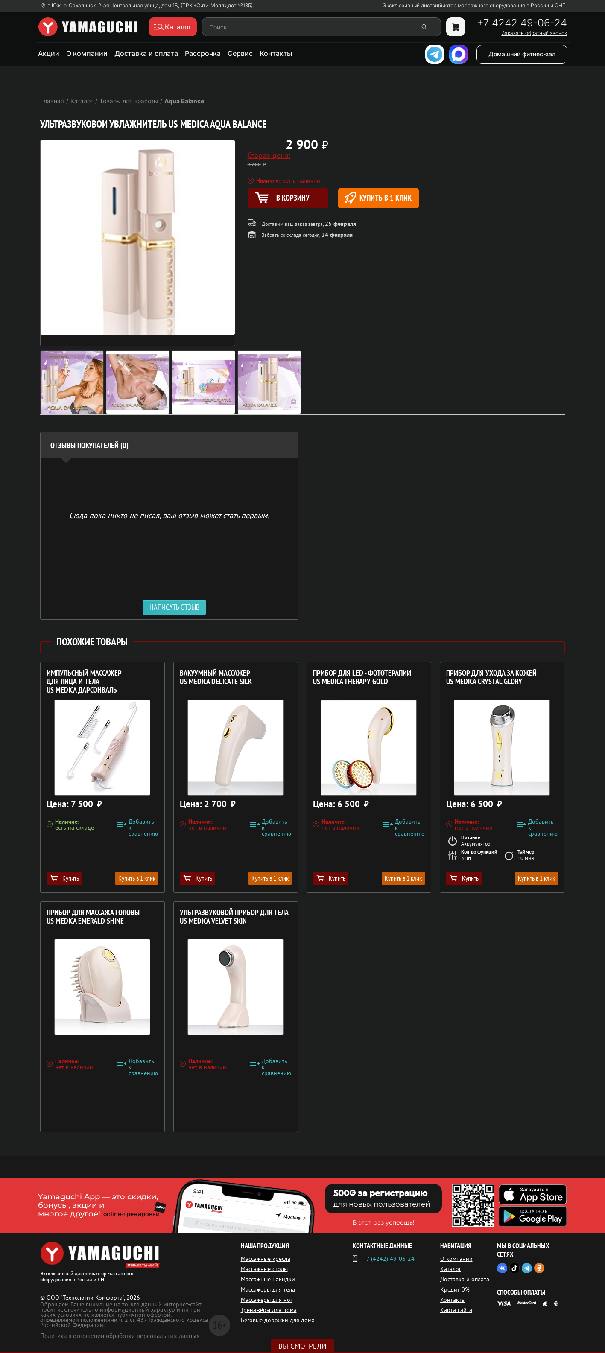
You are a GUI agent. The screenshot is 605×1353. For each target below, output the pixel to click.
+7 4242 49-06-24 (522, 23)
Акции (48, 53)
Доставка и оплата (146, 53)
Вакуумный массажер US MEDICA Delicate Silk (216, 677)
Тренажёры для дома (269, 1310)
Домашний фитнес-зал (521, 54)
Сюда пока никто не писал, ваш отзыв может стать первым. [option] (169, 514)
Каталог (450, 1269)
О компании (87, 53)
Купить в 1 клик (378, 198)
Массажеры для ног (266, 1299)
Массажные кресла (265, 1259)
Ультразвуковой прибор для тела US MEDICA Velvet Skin (234, 917)
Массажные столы (264, 1269)
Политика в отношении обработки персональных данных (120, 1336)
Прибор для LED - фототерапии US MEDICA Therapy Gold (362, 677)
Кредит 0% (455, 1289)
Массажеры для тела (268, 1289)
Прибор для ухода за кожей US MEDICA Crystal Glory (491, 677)
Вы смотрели (302, 1346)
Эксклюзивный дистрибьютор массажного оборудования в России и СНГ (474, 6)
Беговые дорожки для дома (278, 1320)
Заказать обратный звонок (534, 33)
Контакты (276, 53)
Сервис (240, 53)
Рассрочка (203, 53)
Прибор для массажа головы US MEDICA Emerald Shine (93, 917)
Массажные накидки (268, 1279)
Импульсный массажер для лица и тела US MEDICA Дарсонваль (84, 682)
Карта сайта (456, 1310)
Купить (64, 878)
